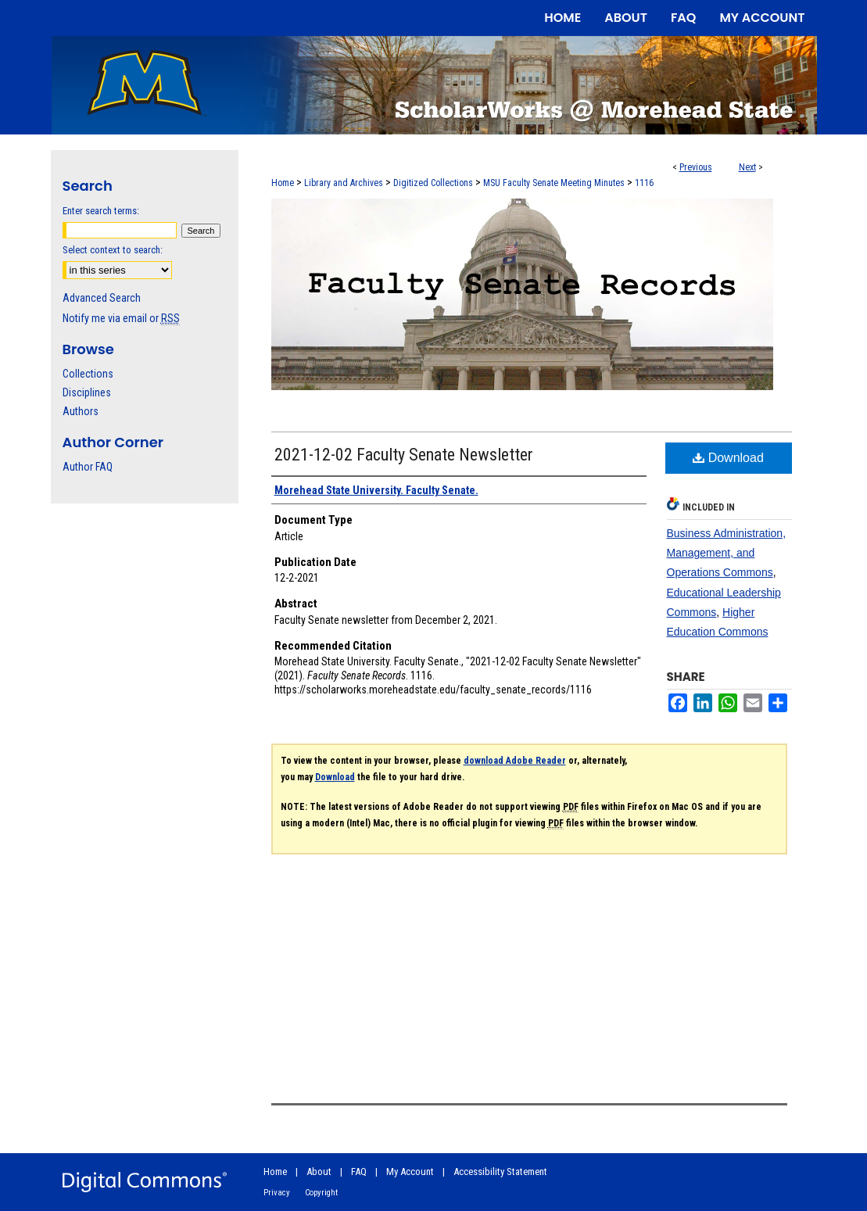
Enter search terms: (101, 211)
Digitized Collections (433, 182)
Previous (695, 167)
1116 (644, 182)
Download (728, 457)
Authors (81, 411)
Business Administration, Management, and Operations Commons (726, 553)
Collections (88, 373)
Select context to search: (113, 250)
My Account (410, 1171)
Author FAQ (88, 466)
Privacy (276, 1193)
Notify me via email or (121, 318)
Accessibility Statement (500, 1171)
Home (282, 182)
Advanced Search (102, 298)
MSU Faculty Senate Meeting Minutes (554, 182)
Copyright (321, 1193)
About (318, 1171)
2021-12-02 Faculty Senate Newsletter (403, 454)
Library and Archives (343, 182)
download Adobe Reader (515, 760)
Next (747, 167)
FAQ (359, 1171)
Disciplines (87, 392)
